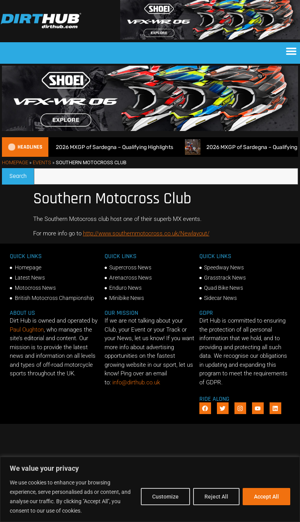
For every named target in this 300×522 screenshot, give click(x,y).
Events (42, 162)
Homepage (15, 162)
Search (21, 174)
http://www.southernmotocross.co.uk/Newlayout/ (146, 233)
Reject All (216, 496)
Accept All (266, 496)
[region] (150, 489)
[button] (291, 51)
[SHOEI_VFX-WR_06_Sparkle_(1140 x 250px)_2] (210, 37)
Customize (165, 496)
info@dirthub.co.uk (136, 382)
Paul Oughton (27, 329)
